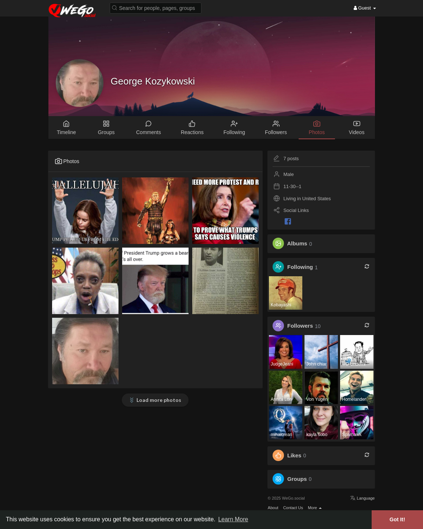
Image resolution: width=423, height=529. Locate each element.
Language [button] (362, 498)
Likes (294, 455)
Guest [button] (365, 8)
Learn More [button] (233, 519)
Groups (297, 479)
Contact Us (293, 507)
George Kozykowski (153, 81)
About (273, 507)
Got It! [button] (397, 519)
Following (300, 267)
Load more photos (158, 400)
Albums (297, 244)
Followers (300, 326)
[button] (155, 7)
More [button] (315, 507)
